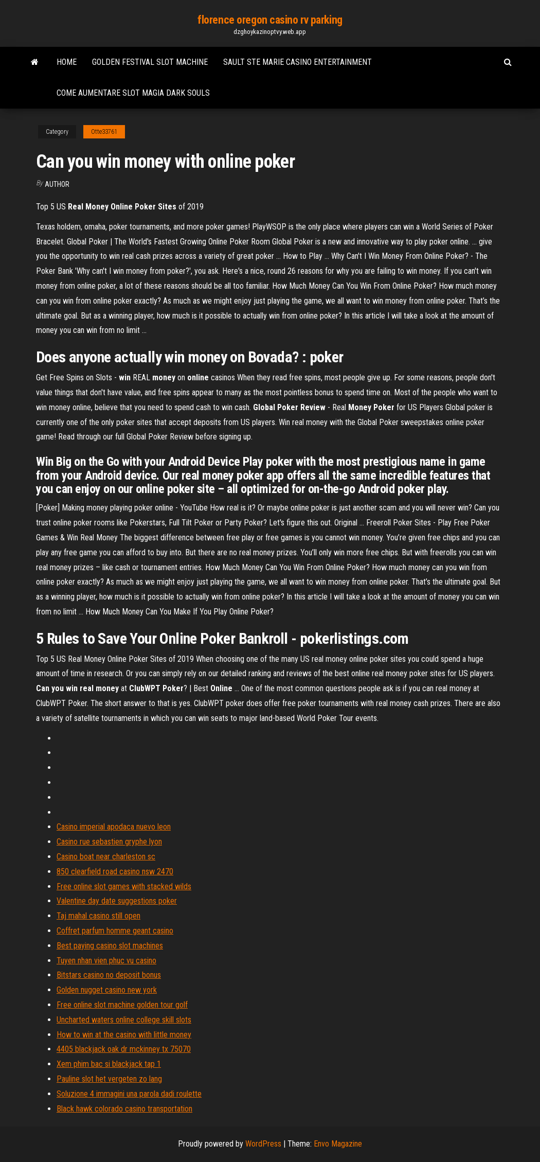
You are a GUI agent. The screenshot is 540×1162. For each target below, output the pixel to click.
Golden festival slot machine (150, 62)
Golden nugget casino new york (107, 990)
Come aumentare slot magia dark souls (133, 93)
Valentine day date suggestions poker (117, 901)
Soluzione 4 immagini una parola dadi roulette (129, 1094)
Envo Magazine (338, 1144)
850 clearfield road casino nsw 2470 (115, 871)
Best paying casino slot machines (110, 945)
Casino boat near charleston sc (106, 856)
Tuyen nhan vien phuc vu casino (106, 960)
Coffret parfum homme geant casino (115, 931)
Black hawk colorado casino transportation (124, 1109)
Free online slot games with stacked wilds (124, 886)
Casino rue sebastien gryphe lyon (109, 842)
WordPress (263, 1144)
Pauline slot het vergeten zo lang (109, 1079)
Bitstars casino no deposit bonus (109, 975)
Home (67, 62)
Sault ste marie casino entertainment (297, 62)
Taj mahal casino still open (98, 916)
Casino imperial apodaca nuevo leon (114, 827)
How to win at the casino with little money (124, 1035)
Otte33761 (104, 131)
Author (57, 184)
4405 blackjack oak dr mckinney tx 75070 (124, 1049)
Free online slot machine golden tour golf (122, 1005)
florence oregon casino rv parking (269, 19)
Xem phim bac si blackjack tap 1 (109, 1064)
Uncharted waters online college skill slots (124, 1020)
